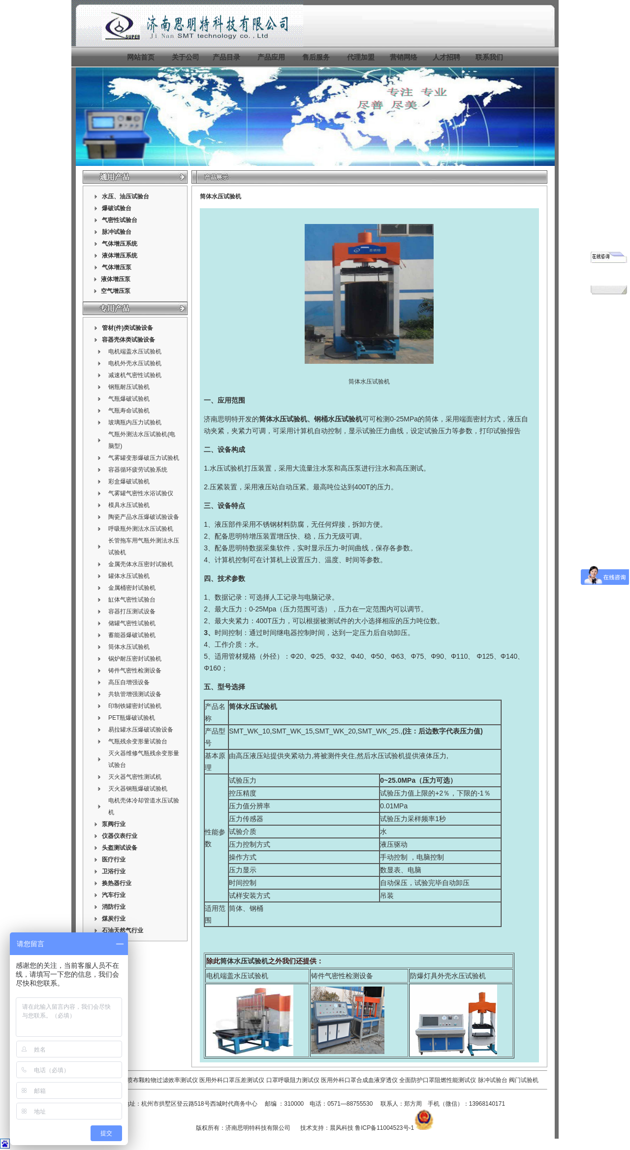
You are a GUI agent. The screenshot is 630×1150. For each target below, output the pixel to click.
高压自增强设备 (129, 682)
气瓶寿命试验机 (129, 410)
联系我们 (489, 57)
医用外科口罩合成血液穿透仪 (359, 1080)
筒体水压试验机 (129, 646)
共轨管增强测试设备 (134, 694)
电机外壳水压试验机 (134, 363)
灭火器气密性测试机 (134, 776)
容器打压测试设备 (132, 611)
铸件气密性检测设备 (134, 670)
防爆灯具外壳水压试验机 (448, 976)
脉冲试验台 (493, 1080)
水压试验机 (227, 468)
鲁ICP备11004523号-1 (384, 1127)
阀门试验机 (523, 1080)
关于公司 (185, 57)
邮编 (271, 1103)
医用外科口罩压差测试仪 (231, 1080)
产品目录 (226, 57)
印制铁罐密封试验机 (134, 706)
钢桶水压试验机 (338, 419)
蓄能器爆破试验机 (132, 635)
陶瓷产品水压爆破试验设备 (143, 516)
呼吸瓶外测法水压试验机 (140, 528)
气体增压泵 (116, 267)
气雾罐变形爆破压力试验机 (143, 457)
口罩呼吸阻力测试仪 (292, 1080)
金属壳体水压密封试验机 (140, 564)
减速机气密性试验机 (134, 375)
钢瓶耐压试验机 (129, 386)
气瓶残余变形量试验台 (137, 741)
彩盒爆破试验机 (129, 481)
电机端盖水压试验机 (134, 351)
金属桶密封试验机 (132, 587)
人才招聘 (446, 57)
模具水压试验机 (129, 505)
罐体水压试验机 (129, 576)
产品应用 (271, 57)
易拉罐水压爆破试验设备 (140, 729)
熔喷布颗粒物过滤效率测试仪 (159, 1080)
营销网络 (403, 57)
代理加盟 (361, 57)
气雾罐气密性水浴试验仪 (140, 493)
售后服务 (316, 57)
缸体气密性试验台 (132, 599)
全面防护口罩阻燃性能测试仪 (437, 1080)
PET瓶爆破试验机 (131, 717)
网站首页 (141, 57)
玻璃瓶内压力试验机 (134, 422)
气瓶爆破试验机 (129, 398)
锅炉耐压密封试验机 (134, 658)
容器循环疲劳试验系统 (137, 469)
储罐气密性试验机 (132, 623)
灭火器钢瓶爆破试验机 (137, 788)
